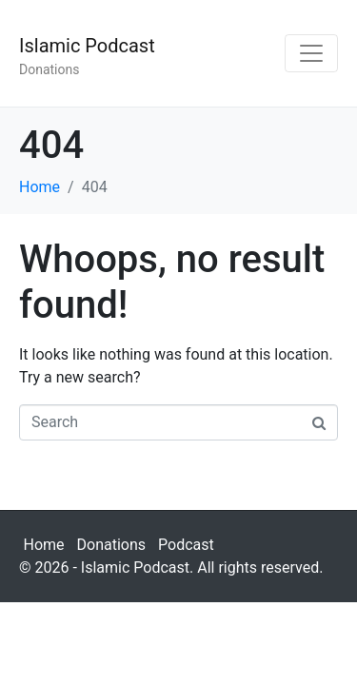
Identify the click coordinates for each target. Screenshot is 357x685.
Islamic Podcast (87, 45)
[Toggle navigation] (311, 53)
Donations (112, 545)
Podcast (186, 545)
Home (44, 545)
